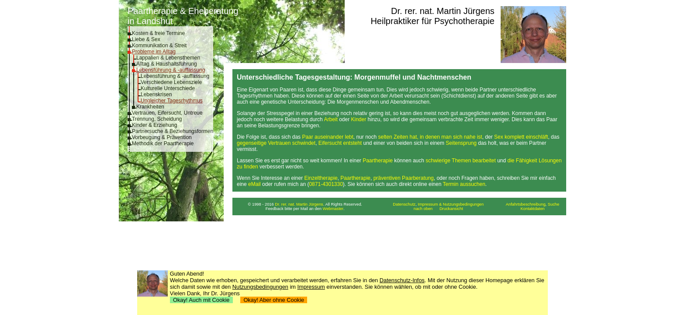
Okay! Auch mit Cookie (201, 300)
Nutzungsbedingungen (260, 287)
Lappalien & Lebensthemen (168, 58)
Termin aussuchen (464, 184)
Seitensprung (461, 143)
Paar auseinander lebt (327, 137)
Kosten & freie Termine (158, 33)
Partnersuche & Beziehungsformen (172, 131)
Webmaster (333, 208)
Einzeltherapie (321, 178)
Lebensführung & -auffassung (170, 70)
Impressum (311, 287)
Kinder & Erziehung (154, 125)
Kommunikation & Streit (159, 45)
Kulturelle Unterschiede (168, 88)
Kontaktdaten (533, 208)
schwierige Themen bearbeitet (461, 161)
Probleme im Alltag (154, 52)
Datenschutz (404, 204)
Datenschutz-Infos (402, 280)
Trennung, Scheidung (157, 119)
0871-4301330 (325, 184)
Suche (553, 204)
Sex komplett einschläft (521, 137)
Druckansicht (451, 208)
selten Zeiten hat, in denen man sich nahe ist (430, 137)
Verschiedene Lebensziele (171, 82)
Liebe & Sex (146, 39)
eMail (254, 184)
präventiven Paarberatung (404, 178)
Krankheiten (150, 107)
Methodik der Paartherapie (163, 143)
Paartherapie (378, 161)
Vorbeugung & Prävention (162, 137)
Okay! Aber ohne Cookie (273, 300)
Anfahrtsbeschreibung (526, 204)
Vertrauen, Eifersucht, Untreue (167, 113)
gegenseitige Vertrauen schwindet (276, 143)
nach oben (423, 208)
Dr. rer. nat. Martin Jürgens (443, 11)
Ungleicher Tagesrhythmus (172, 101)
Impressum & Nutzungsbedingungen (451, 204)
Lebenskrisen (156, 94)
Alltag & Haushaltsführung (166, 64)
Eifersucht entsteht (340, 143)
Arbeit (330, 119)
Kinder (359, 119)
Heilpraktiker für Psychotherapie (432, 21)
